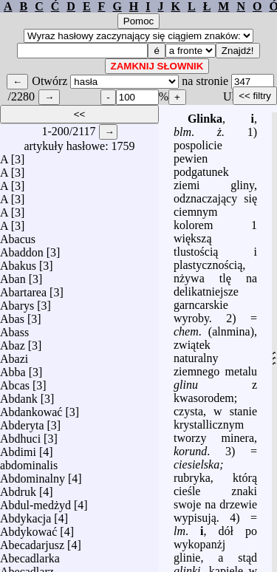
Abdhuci (20, 438)
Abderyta (22, 425)
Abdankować (31, 412)
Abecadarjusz (32, 545)
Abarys (17, 305)
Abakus (18, 265)
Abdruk (18, 492)
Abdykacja (25, 518)
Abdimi (18, 452)
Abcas (15, 385)
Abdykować (28, 531)
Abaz (12, 345)
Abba (13, 372)
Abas (12, 319)
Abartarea (23, 292)
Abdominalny (32, 478)
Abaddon (22, 252)
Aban (13, 279)
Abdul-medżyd (35, 505)
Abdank (19, 398)
